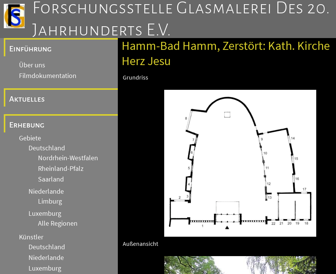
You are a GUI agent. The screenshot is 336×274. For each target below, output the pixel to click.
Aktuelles (27, 99)
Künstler (31, 237)
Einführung (30, 49)
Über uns (32, 65)
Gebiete (30, 138)
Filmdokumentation (47, 76)
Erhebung (26, 125)
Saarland (51, 179)
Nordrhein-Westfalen (68, 158)
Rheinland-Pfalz (61, 168)
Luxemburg (45, 213)
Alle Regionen (58, 223)
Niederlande (46, 191)
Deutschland (47, 148)
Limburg (50, 201)
